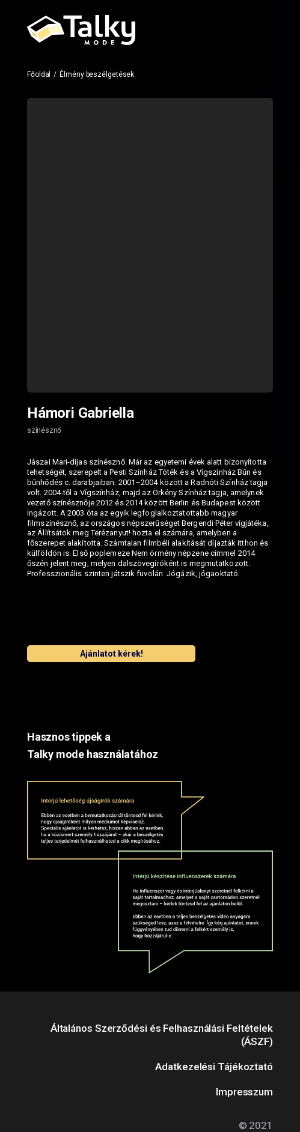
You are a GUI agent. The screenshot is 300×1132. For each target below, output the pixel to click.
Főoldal (39, 74)
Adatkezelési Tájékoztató (214, 1067)
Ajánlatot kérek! (111, 653)
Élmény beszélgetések (97, 74)
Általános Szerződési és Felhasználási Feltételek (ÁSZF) (162, 1034)
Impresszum (244, 1092)
